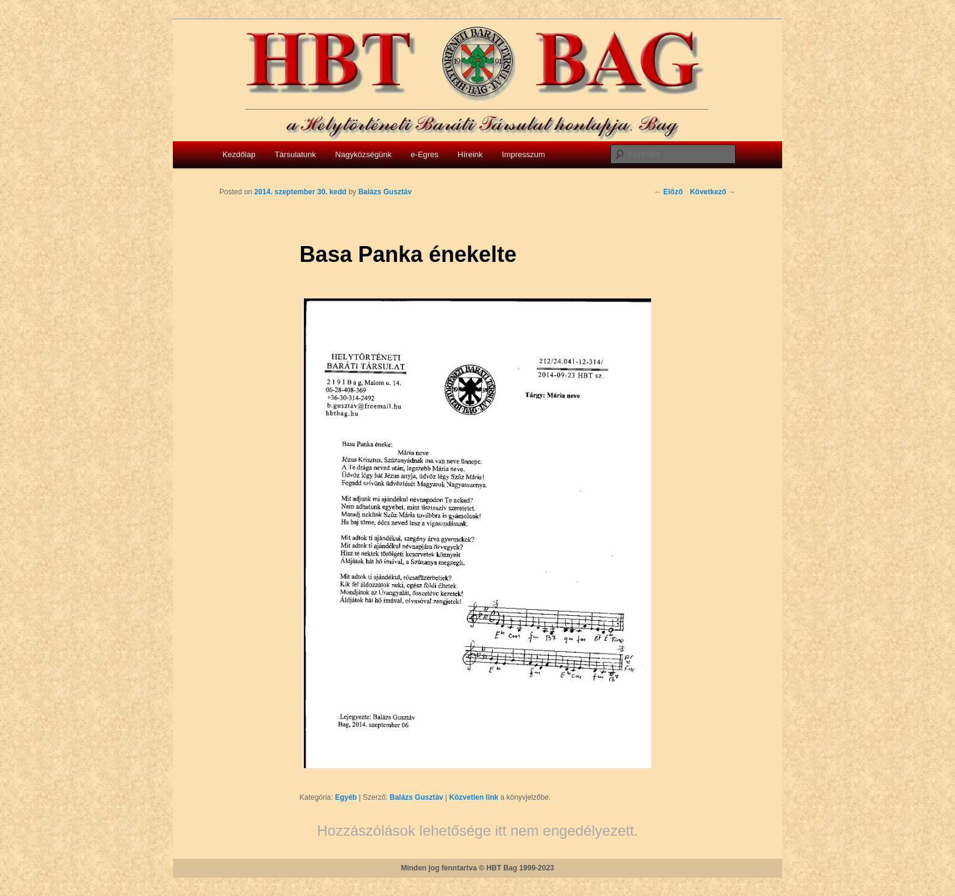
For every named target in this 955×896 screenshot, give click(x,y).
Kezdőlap (238, 154)
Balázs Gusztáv (416, 797)
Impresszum (523, 154)
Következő (713, 192)
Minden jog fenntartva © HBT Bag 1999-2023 (477, 868)
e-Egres (425, 154)
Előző (668, 192)
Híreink (469, 154)
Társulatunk (295, 154)
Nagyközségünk (363, 154)
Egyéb (346, 797)
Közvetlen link (475, 797)
